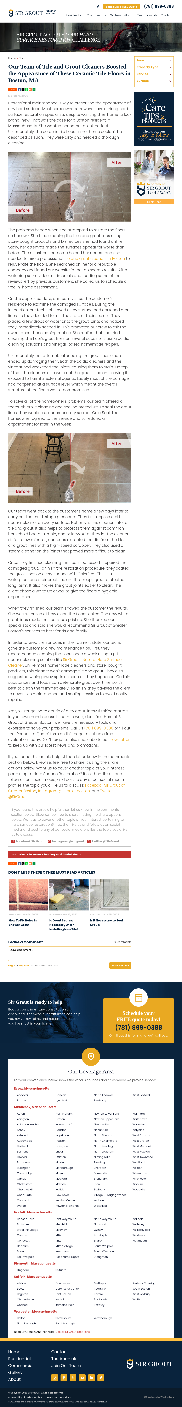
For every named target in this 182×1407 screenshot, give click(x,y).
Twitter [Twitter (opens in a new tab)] (73, 1377)
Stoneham (101, 1178)
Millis (58, 1235)
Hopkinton (62, 1135)
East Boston (63, 1294)
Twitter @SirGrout (105, 841)
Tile (29, 854)
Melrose (61, 1184)
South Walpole (103, 1246)
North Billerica (103, 1135)
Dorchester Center (68, 1288)
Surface (143, 81)
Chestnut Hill (25, 1189)
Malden (60, 1162)
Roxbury (99, 1305)
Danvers (61, 1095)
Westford (138, 1162)
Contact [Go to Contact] (167, 15)
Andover (22, 1095)
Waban (99, 1200)
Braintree (23, 1224)
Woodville (138, 1189)
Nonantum (101, 1130)
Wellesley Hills (141, 1230)
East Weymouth (66, 1219)
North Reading (103, 1146)
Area (140, 60)
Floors (77, 854)
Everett (21, 1206)
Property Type (147, 67)
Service (142, 74)
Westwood (139, 1235)
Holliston (61, 1130)
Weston (137, 1168)
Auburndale (25, 1141)
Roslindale (100, 1299)
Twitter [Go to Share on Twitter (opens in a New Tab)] (23, 89)
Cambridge (24, 1173)
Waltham (138, 1113)
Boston (21, 1288)
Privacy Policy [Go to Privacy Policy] (34, 1397)
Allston (21, 1283)
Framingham (64, 1113)
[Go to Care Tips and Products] (154, 119)
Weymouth (139, 1240)
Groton (60, 1119)
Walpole (137, 1219)
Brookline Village (27, 1230)
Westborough (103, 1318)
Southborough (65, 1323)
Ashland (22, 1135)
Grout (37, 854)
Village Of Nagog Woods (110, 1195)
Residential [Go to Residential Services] (74, 15)
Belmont (22, 1151)
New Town (62, 1195)
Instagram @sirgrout (68, 841)
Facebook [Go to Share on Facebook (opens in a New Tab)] (19, 89)
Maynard (62, 1173)
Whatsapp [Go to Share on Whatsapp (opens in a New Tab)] (26, 89)
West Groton (140, 1141)
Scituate (61, 1270)
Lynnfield (61, 1100)
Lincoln (60, 1151)
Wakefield (100, 1206)
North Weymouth (105, 1219)
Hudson (61, 1141)
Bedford (22, 1146)
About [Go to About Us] (129, 15)
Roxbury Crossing (143, 1283)
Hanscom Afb (65, 1124)
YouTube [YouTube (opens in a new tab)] (82, 1377)
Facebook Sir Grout (30, 841)
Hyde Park (62, 1299)
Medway (61, 1230)
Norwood (100, 1224)
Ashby (21, 1130)
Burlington (23, 1168)
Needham (62, 1251)
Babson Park (25, 1219)
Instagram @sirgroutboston (64, 791)
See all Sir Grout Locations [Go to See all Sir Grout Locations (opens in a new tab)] (73, 1332)
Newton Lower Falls (106, 1113)
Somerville (100, 1173)
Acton (21, 1113)
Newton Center (65, 1200)
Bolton (21, 1318)
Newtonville (101, 1124)
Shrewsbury (63, 1318)
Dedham (23, 1246)
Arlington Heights (28, 1124)
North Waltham (104, 1151)
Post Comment (120, 965)
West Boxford (141, 1095)
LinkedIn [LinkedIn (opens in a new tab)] (91, 1377)
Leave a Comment (25, 942)
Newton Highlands (67, 1206)
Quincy (98, 1230)
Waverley (138, 1124)
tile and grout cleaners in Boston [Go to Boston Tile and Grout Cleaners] (94, 258)
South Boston (141, 1288)
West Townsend (142, 1157)
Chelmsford (25, 1184)
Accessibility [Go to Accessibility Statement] (15, 1397)
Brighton (22, 1294)
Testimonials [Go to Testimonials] (147, 15)
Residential (64, 854)
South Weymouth (105, 1251)
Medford (61, 1178)
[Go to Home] (34, 13)
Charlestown (25, 1299)
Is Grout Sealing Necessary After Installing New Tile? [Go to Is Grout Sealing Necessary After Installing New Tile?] (63, 924)
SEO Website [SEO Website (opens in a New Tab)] (150, 1397)
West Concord (141, 1135)
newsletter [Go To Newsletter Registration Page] (120, 739)
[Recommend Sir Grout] (154, 177)
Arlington (23, 1119)
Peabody (100, 1100)
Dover (21, 1251)
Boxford (22, 1100)
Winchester (139, 1178)
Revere (98, 1294)
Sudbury (99, 1189)
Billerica (22, 1157)
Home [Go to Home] (12, 58)
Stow (97, 1184)
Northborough (26, 1323)
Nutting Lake (102, 1157)
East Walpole (25, 1257)
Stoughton (101, 1257)
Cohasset (23, 1240)
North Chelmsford (105, 1141)
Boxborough (25, 1162)
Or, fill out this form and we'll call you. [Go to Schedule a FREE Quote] (138, 1035)
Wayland (138, 1130)
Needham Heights (67, 1257)
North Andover (103, 1095)
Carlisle (22, 1178)
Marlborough (64, 1168)
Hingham (23, 1270)
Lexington (62, 1146)
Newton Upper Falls (106, 1119)
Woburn (137, 1184)
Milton (59, 1240)
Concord (23, 1200)
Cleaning (48, 854)
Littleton (61, 1157)
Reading (99, 1162)
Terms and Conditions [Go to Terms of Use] (59, 1397)
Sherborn (100, 1168)
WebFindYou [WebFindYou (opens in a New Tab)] (167, 1397)
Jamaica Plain (65, 1305)
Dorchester (63, 1283)
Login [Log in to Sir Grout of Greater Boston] (11, 965)
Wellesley (138, 1224)
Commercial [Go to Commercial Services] (96, 15)
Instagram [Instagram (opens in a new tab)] (54, 1377)
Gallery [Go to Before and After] (115, 15)
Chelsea (22, 1305)
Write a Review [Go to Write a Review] (97, 6)
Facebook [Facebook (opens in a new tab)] (64, 1377)
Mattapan (100, 1283)
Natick (60, 1189)
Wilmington (139, 1173)
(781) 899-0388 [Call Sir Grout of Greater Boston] (159, 6)
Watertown (139, 1119)
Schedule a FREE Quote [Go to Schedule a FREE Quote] (121, 7)
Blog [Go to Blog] (22, 58)
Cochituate (24, 1195)
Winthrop (138, 1299)
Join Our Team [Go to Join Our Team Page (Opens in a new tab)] (66, 1365)
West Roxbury (141, 1294)
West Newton (141, 1151)
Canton (22, 1235)
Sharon (98, 1240)
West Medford (141, 1146)
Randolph (100, 1235)
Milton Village (64, 1246)
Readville (100, 1288)
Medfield (61, 1224)
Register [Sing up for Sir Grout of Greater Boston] (24, 965)
